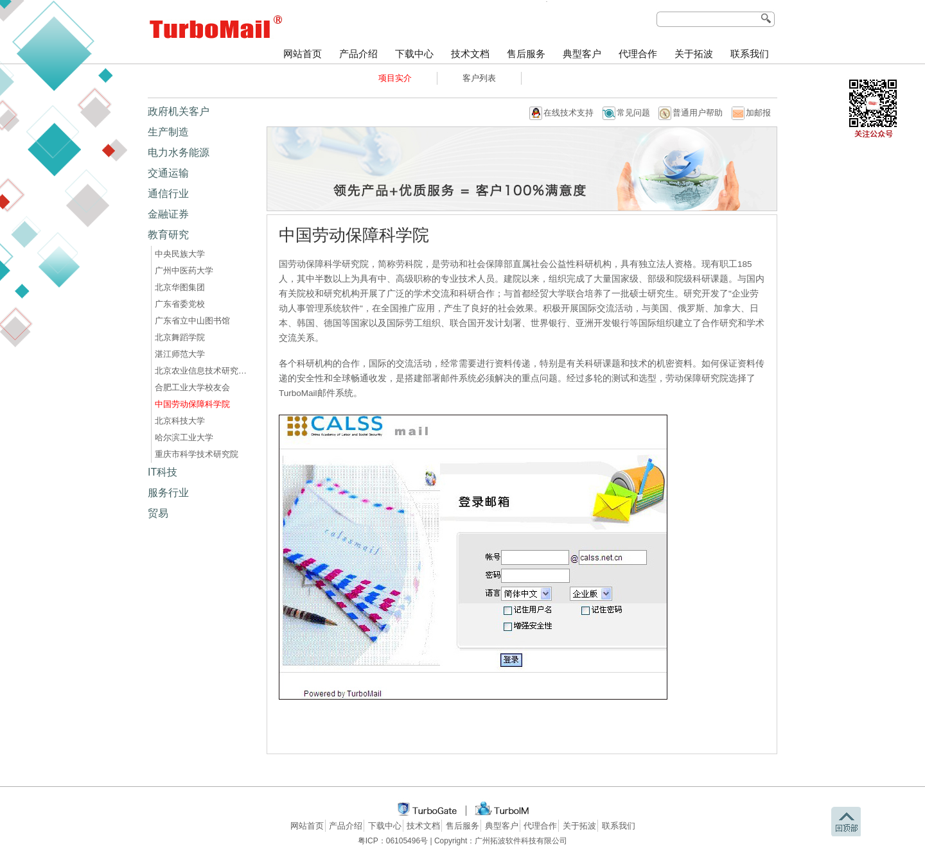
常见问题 (633, 112)
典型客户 (582, 54)
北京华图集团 (180, 287)
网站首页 (302, 54)
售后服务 (526, 54)
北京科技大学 (180, 421)
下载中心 (414, 54)
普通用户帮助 (698, 112)
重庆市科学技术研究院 (196, 454)
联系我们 (749, 54)
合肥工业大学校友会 (192, 387)
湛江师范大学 (180, 354)
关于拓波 (693, 54)
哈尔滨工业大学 (184, 437)
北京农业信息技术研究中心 (203, 370)
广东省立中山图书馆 (192, 320)
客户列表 (479, 78)
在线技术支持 (568, 112)
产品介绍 (358, 54)
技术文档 (470, 54)
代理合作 (638, 54)
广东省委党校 (180, 304)
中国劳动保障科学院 (192, 404)
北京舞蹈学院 (180, 337)
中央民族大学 (180, 254)
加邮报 (758, 112)
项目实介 (395, 78)
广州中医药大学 (184, 270)
